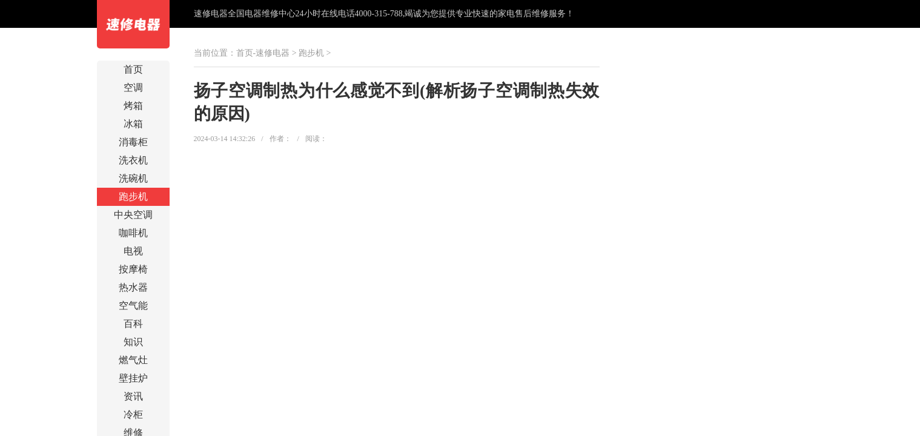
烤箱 (133, 106)
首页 (133, 69)
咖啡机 (133, 233)
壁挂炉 (133, 378)
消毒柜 (133, 142)
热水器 (133, 287)
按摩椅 (133, 269)
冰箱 (133, 124)
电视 (133, 251)
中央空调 (133, 215)
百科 (133, 324)
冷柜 (133, 414)
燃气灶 (133, 360)
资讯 (133, 396)
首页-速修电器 (263, 53)
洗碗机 (133, 178)
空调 (133, 87)
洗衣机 (133, 160)
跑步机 (133, 196)
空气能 (133, 305)
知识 (133, 342)
